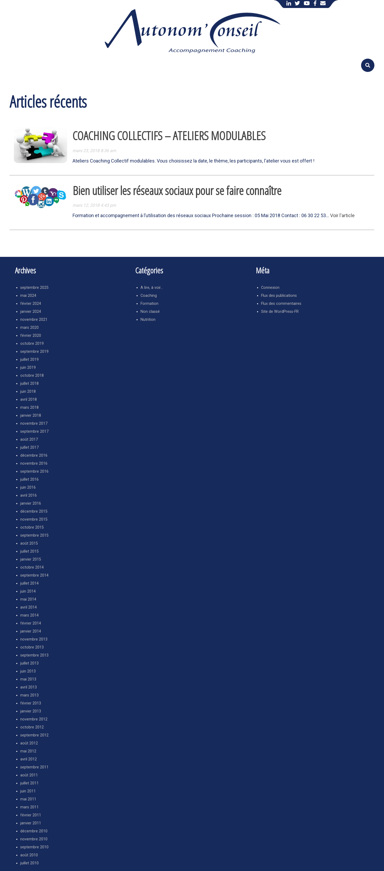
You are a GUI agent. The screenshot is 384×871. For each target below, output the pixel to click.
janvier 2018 (30, 415)
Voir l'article (342, 215)
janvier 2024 (30, 311)
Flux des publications (279, 295)
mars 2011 (29, 807)
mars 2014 (29, 615)
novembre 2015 (33, 519)
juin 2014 (28, 591)
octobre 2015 (32, 527)
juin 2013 (28, 671)
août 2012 (29, 743)
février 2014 (30, 623)
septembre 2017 (34, 431)
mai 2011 (28, 799)
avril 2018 (28, 399)
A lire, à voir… (152, 287)
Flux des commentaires (281, 303)
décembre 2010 (33, 831)
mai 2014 (28, 599)
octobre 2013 (32, 647)
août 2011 (29, 775)
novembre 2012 (33, 719)
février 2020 (30, 335)
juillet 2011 (29, 783)
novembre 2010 (33, 839)
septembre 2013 (34, 655)
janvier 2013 (30, 711)
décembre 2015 (33, 511)
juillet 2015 (29, 551)
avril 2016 (28, 495)
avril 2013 (28, 687)
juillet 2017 (29, 447)
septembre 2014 (34, 575)
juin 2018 (28, 391)
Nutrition (148, 319)
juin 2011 (28, 791)
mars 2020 (29, 327)
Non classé (150, 311)
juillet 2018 (29, 383)
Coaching (149, 295)
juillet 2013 (29, 663)
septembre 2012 (34, 735)
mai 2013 (28, 679)
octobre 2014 (32, 567)
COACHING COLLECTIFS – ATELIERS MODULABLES (169, 135)
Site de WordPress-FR (280, 311)
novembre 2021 (33, 319)
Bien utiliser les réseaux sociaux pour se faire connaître (177, 190)
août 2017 (29, 439)
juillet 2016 (29, 479)
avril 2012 (28, 759)
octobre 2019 (32, 343)
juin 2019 (28, 367)
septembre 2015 (34, 535)
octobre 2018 (32, 375)
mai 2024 (28, 295)
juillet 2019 (29, 359)
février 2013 (30, 703)
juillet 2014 (29, 583)
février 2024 (30, 303)
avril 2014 (28, 607)
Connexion (270, 287)
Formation (149, 303)
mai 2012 (28, 751)
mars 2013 (29, 695)
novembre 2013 (33, 639)
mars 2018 (29, 407)
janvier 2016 (30, 503)
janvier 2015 (30, 559)
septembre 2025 (34, 287)
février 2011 (30, 815)
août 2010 (29, 855)
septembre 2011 (34, 767)
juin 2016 (28, 487)
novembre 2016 (33, 463)
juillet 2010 (29, 863)
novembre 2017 (33, 423)
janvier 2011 (30, 823)
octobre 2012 (32, 727)
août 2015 (29, 543)
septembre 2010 (34, 847)
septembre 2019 (34, 351)
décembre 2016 (33, 455)
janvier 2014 (30, 631)
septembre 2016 (34, 471)
